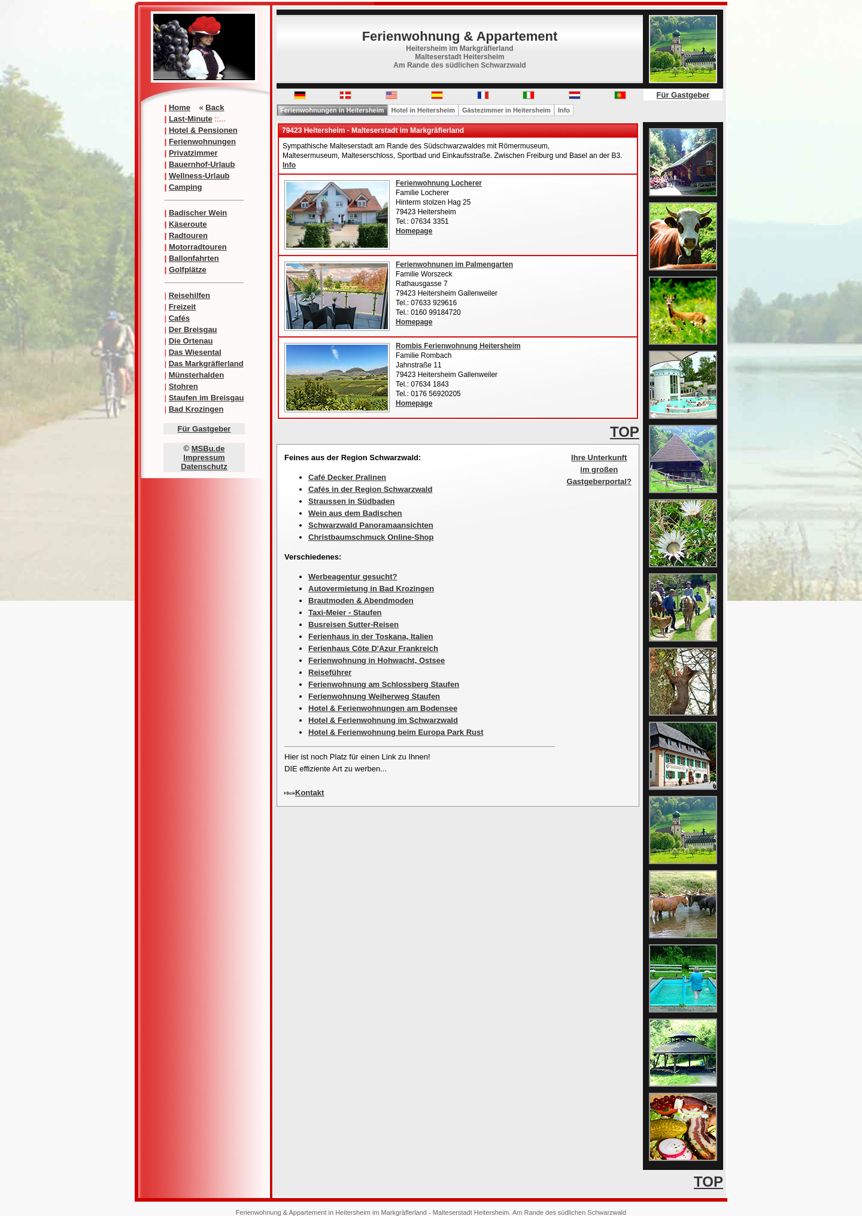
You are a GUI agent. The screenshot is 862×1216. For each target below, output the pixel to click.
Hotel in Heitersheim (423, 110)
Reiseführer (329, 672)
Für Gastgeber (204, 428)
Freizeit (182, 306)
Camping (185, 187)
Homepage (414, 231)
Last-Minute (191, 118)
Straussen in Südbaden (351, 501)
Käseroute (188, 224)
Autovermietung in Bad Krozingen (371, 588)
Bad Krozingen (196, 409)
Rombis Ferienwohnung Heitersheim (458, 346)
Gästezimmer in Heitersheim (506, 110)
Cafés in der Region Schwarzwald (370, 489)
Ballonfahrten (194, 258)
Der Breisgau (193, 329)
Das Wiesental (195, 352)
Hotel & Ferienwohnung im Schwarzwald (383, 720)
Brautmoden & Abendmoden (361, 600)
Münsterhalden (196, 374)
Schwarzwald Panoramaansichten (370, 525)
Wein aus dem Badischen (355, 513)
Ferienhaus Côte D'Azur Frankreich (373, 648)
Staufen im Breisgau (206, 397)
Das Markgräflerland (206, 363)
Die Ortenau (191, 340)
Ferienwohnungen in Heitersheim (332, 110)
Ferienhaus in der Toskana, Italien (370, 636)
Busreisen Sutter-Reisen (353, 624)
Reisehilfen (189, 295)
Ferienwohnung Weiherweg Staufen (374, 696)
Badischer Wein (198, 212)
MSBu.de (208, 448)
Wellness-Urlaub (199, 175)
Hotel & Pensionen (203, 130)
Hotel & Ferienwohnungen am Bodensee (382, 708)
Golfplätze (188, 269)
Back (214, 107)
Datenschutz (204, 466)
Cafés (179, 318)
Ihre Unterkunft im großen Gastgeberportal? (599, 469)
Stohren (183, 386)
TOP (624, 432)
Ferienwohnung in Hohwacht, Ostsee (376, 660)
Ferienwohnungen (202, 141)
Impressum (203, 457)
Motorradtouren (198, 246)
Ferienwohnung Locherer (439, 183)
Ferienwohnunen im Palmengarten (454, 264)
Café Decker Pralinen (347, 477)
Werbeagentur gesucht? (352, 576)
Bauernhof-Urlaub (202, 164)
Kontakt (309, 792)
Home (179, 107)
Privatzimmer (193, 152)
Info (564, 110)
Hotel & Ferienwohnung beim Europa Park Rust (396, 732)
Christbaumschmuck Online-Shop (370, 537)
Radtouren (188, 235)
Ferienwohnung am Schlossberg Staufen (383, 684)
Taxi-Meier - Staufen (345, 612)
